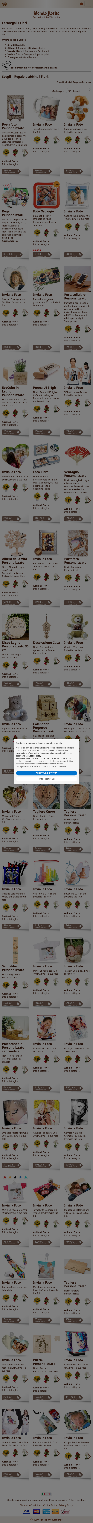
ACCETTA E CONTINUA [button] (46, 773)
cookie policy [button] (35, 756)
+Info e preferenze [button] (46, 779)
